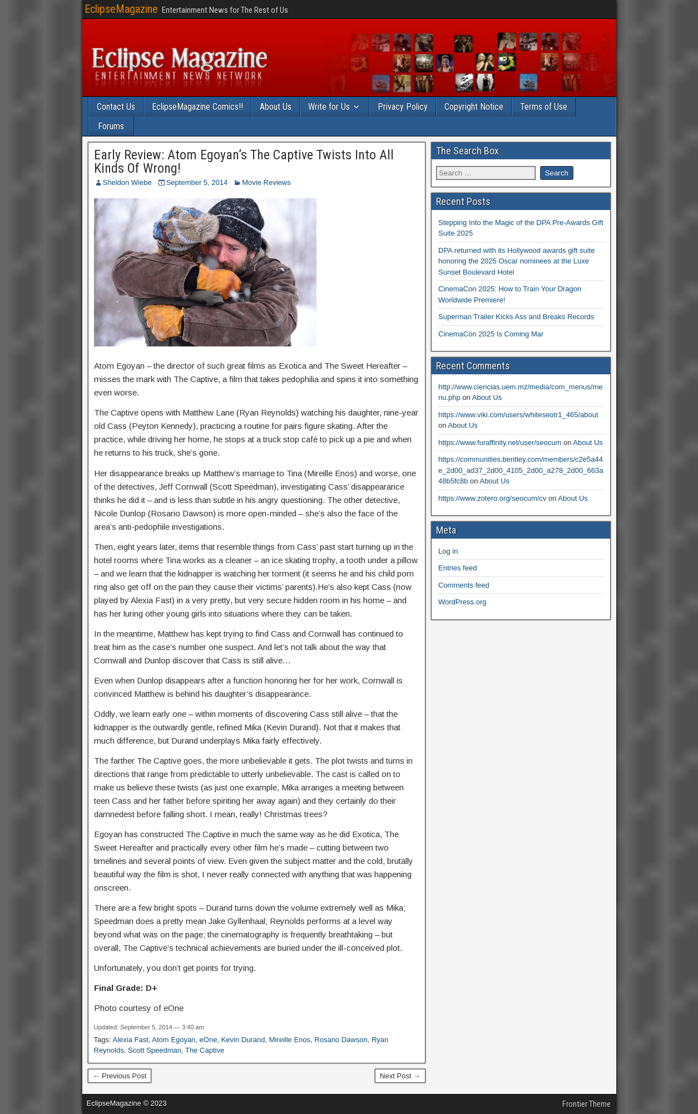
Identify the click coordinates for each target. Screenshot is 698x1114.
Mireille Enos (289, 1039)
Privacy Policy (403, 106)
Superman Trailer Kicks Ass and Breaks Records (516, 316)
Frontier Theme (586, 1104)
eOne (208, 1039)
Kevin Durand (243, 1039)
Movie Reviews (266, 182)
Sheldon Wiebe (127, 182)
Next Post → (400, 1076)
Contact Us (116, 106)
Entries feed (457, 568)
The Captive (204, 1050)
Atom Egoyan (173, 1039)
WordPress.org (462, 602)
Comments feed (463, 585)
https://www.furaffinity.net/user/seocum (499, 442)
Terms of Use (543, 106)
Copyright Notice (473, 106)
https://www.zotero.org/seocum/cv (492, 498)
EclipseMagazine (121, 9)
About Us (275, 106)
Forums (111, 126)
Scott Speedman (154, 1050)
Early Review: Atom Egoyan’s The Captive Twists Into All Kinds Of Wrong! (244, 161)
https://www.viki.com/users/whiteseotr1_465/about (518, 415)
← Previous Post (120, 1076)
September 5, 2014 (197, 182)
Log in (448, 551)
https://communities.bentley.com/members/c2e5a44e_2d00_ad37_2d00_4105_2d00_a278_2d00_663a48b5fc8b (520, 470)
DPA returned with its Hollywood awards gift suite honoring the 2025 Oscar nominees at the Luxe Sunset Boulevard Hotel (516, 261)
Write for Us (329, 106)
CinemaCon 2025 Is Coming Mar (490, 334)
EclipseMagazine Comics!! (197, 106)
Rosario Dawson (340, 1039)
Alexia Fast (130, 1039)
